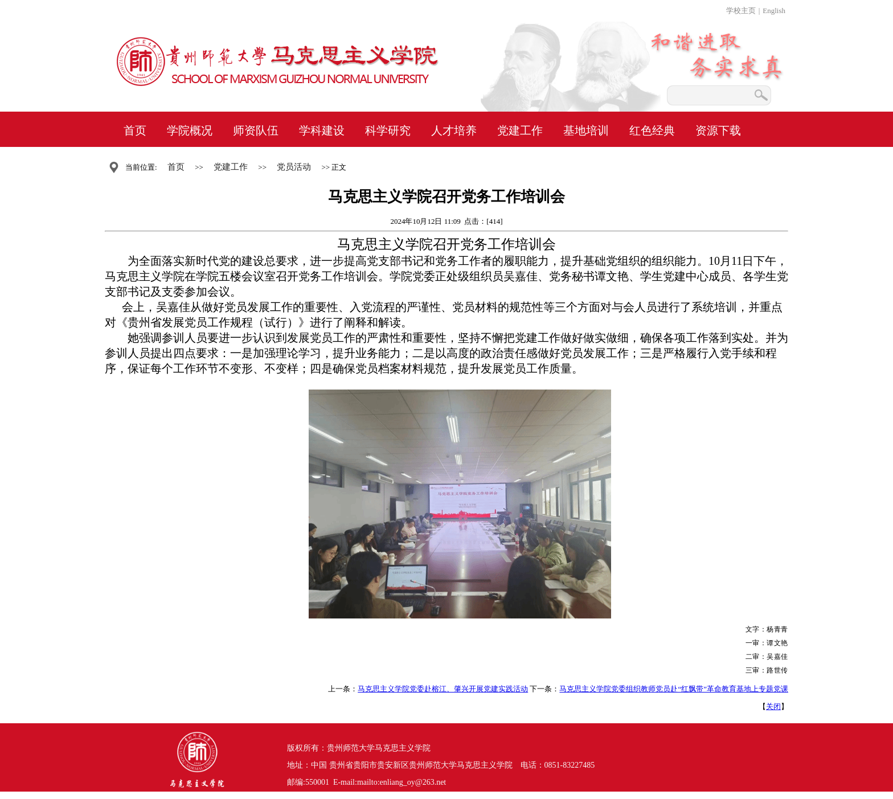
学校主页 (741, 10)
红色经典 (652, 130)
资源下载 (718, 130)
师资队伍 (255, 130)
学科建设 (322, 130)
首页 (135, 130)
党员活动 (294, 166)
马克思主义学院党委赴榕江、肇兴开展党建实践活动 (443, 689)
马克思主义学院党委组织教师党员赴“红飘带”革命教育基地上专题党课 (673, 689)
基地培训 (586, 130)
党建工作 (520, 130)
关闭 (773, 706)
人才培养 (454, 130)
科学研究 (388, 130)
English (774, 10)
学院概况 (189, 130)
